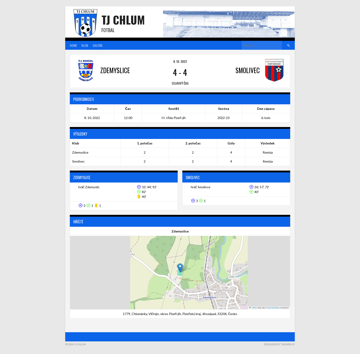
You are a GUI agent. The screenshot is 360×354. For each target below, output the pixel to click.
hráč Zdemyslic (89, 187)
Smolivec (78, 161)
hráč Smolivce (200, 187)
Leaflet (252, 308)
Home (73, 45)
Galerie (98, 45)
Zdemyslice (80, 152)
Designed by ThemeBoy (279, 344)
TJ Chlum (123, 19)
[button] (180, 268)
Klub (85, 45)
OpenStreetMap (273, 308)
